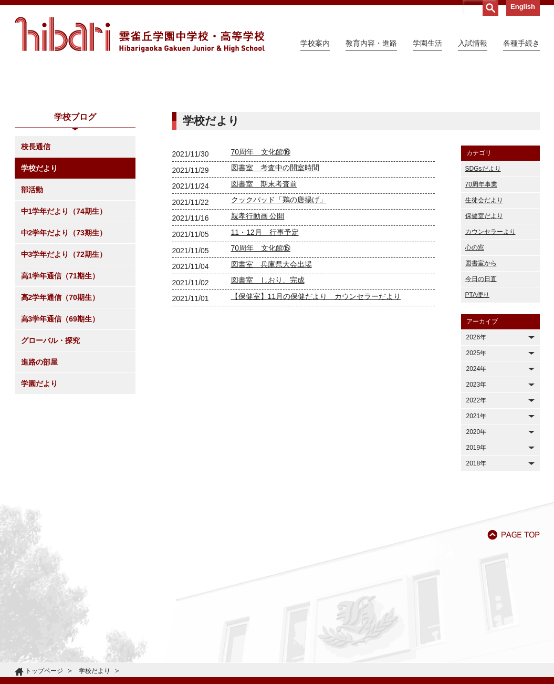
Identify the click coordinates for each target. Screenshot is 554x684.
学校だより (39, 264)
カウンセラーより (490, 327)
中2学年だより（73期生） (64, 328)
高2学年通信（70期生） (60, 393)
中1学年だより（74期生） (64, 307)
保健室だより (484, 311)
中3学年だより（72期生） (64, 350)
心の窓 (474, 343)
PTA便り (477, 390)
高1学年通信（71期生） (60, 371)
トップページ (44, 671)
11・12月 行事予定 (265, 328)
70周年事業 (481, 280)
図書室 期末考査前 (264, 279)
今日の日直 (481, 374)
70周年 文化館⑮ (261, 343)
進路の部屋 (39, 457)
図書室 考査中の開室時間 (275, 263)
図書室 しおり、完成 (268, 375)
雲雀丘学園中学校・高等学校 (140, 35)
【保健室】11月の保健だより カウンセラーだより (316, 392)
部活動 (32, 285)
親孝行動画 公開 (258, 311)
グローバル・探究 (50, 436)
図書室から (481, 358)
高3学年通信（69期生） (60, 414)
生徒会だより (484, 295)
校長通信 (35, 242)
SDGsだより (483, 264)
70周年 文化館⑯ (261, 247)
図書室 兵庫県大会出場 (271, 360)
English (522, 7)
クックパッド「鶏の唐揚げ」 (279, 295)
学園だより (39, 479)
